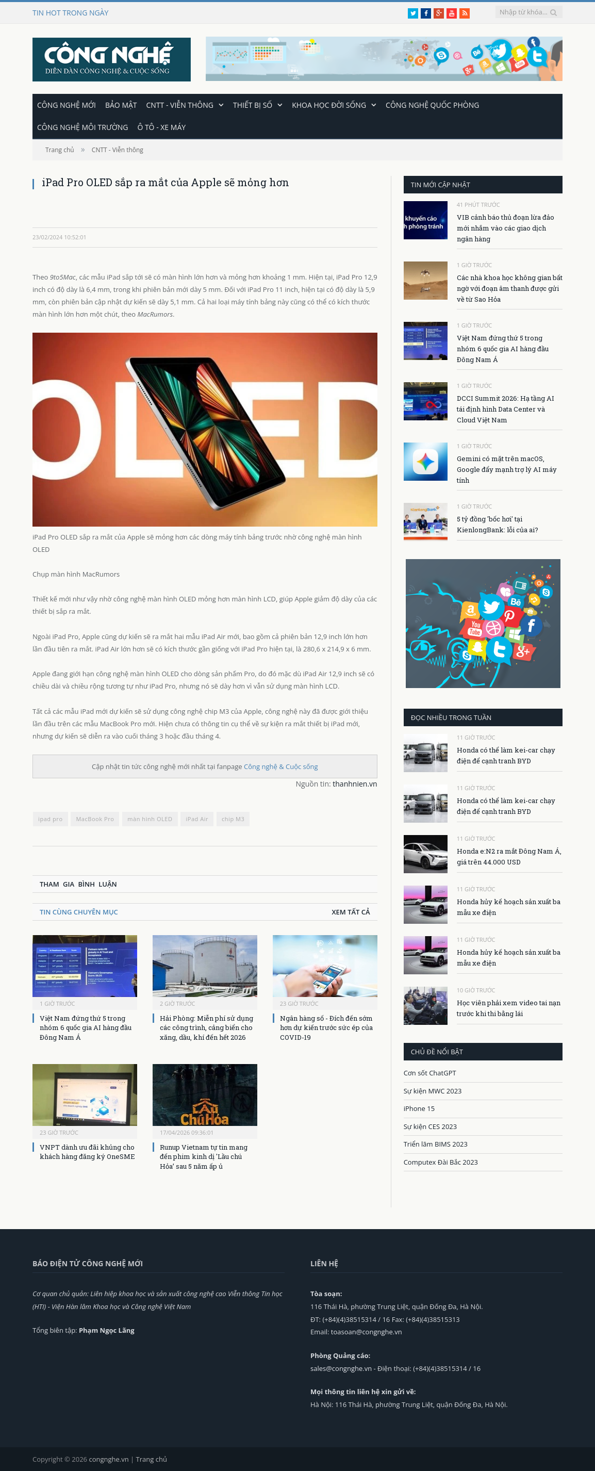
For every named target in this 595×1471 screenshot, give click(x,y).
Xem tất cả (351, 911)
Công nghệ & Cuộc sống (281, 766)
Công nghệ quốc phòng (432, 104)
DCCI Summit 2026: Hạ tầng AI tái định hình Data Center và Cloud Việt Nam (505, 408)
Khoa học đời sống (329, 104)
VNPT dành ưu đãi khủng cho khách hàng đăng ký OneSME (87, 1151)
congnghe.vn (108, 1458)
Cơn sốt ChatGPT (430, 1072)
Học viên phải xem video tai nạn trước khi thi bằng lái (508, 1008)
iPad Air (197, 818)
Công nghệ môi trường (82, 127)
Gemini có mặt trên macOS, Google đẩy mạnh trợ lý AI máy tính (507, 468)
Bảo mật (121, 104)
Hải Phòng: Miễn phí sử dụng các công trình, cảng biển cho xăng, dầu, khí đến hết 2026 (206, 1027)
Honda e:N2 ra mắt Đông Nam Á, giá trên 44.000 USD (509, 856)
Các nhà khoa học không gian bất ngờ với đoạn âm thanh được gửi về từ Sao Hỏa (510, 287)
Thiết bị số (252, 104)
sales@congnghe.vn (341, 1367)
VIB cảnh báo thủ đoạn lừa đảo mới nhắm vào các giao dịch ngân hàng (505, 227)
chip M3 (233, 818)
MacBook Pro (95, 818)
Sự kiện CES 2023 (430, 1126)
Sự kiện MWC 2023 (433, 1090)
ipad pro (50, 818)
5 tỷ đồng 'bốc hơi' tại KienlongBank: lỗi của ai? (497, 524)
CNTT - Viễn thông (179, 104)
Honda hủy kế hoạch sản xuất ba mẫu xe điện (508, 906)
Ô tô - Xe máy (161, 127)
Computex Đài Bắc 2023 (441, 1161)
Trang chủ (151, 1458)
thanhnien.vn (355, 783)
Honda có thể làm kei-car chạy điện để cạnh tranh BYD (506, 755)
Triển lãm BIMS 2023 (436, 1143)
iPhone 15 (419, 1108)
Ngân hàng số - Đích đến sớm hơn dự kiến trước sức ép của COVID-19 (326, 1027)
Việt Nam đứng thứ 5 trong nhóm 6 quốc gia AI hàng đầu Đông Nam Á (85, 1027)
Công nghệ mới (66, 104)
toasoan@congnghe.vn (366, 1331)
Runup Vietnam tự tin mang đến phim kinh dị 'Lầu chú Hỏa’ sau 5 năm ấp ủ (203, 1156)
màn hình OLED (149, 818)
